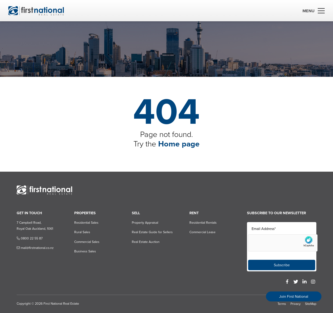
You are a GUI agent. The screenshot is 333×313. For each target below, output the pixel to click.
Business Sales (85, 251)
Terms (282, 303)
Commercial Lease (202, 232)
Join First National (293, 296)
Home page (179, 144)
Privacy (295, 303)
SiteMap (310, 303)
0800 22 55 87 (30, 238)
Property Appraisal (145, 222)
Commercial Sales (86, 241)
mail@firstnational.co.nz (35, 247)
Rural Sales (82, 232)
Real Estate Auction (146, 241)
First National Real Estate (61, 303)
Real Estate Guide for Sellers (152, 232)
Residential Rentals (203, 222)
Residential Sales (86, 222)
